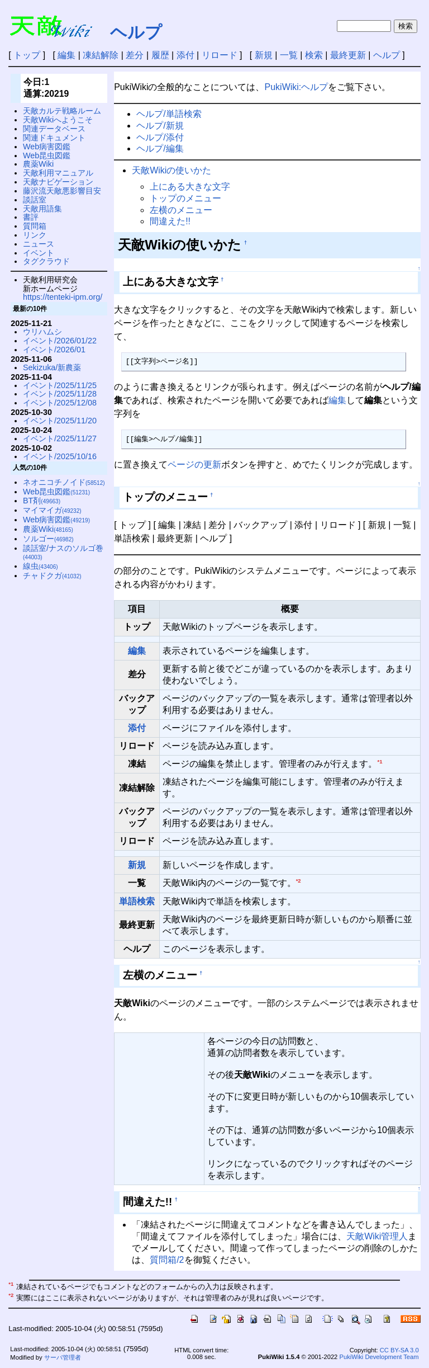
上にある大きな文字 (190, 186)
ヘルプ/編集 (159, 148)
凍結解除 (100, 55)
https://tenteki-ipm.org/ (62, 297)
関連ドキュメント (54, 137)
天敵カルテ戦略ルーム (62, 110)
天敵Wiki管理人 (377, 1236)
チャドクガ (52, 575)
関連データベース (54, 128)
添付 (185, 55)
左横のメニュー (181, 210)
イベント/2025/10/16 (60, 456)
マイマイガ (52, 510)
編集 (66, 55)
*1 (379, 761)
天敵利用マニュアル (58, 172)
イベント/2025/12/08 (60, 402)
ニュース (38, 243)
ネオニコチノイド (64, 482)
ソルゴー (48, 538)
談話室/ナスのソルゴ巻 (63, 552)
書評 (31, 217)
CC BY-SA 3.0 (399, 1350)
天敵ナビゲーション (58, 181)
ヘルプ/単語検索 (168, 114)
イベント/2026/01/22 (60, 340)
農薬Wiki (38, 163)
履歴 (160, 55)
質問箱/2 (167, 1260)
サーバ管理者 (62, 1357)
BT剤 (41, 500)
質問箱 (34, 225)
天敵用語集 (42, 208)
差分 (135, 55)
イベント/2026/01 (54, 349)
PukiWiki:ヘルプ (296, 87)
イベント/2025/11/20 (60, 420)
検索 (314, 55)
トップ (26, 55)
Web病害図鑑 (46, 146)
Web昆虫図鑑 (46, 155)
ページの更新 (194, 464)
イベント (38, 252)
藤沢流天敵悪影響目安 (62, 190)
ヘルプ (136, 32)
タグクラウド (46, 261)
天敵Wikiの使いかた (171, 170)
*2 (298, 881)
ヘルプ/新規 (159, 125)
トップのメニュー (185, 198)
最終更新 (348, 55)
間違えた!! (170, 221)
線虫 (40, 566)
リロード (219, 55)
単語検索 (137, 901)
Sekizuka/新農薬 (52, 367)
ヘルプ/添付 (159, 137)
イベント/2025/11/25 (60, 385)
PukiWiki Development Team (378, 1356)
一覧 (289, 55)
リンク (34, 234)
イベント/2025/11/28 (60, 393)
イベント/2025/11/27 (60, 438)
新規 (264, 55)
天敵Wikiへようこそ (58, 119)
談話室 (34, 199)
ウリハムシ (42, 331)
